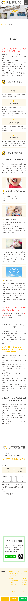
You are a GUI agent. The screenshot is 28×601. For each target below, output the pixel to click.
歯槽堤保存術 (12, 578)
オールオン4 (24, 578)
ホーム (3, 24)
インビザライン (12, 584)
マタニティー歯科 (13, 587)
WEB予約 (14, 598)
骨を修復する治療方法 (14, 576)
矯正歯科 (24, 582)
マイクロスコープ (13, 589)
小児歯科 (18, 571)
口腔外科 (11, 582)
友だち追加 (23, 598)
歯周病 (25, 571)
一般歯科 (11, 571)
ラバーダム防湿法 (13, 591)
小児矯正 (24, 587)
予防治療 (11, 573)
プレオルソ (21, 591)
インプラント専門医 (14, 580)
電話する (5, 598)
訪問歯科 (24, 584)
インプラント (23, 573)
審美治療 (24, 580)
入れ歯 (16, 573)
